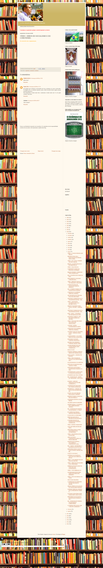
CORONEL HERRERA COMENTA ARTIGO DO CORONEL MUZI (75, 352)
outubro (69, 237)
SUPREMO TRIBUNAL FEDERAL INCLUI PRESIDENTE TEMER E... (75, 490)
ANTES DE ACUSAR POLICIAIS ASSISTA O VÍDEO (75, 365)
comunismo (32, 70)
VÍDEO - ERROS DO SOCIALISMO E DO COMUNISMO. (75, 463)
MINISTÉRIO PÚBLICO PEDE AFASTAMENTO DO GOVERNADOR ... (74, 431)
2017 (68, 513)
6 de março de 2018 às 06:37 (33, 100)
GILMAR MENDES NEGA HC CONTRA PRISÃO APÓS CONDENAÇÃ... (74, 346)
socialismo (36, 70)
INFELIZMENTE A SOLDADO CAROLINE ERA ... (74, 279)
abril (69, 249)
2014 (68, 519)
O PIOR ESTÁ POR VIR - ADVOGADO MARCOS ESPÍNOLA (73, 286)
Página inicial (40, 151)
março (69, 251)
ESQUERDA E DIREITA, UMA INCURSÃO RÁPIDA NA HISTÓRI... (74, 318)
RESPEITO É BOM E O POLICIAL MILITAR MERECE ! (75, 397)
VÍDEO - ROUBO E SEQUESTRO (75, 424)
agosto (69, 241)
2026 (68, 217)
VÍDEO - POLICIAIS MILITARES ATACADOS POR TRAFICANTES (75, 322)
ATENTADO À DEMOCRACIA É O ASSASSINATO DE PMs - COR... (75, 299)
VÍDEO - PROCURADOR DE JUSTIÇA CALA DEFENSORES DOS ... (75, 359)
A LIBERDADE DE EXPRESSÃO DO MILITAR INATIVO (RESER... (75, 483)
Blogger (63, 534)
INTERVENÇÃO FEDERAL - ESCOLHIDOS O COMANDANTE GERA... (74, 443)
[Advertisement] (40, 139)
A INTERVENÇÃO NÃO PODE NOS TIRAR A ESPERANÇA (74, 386)
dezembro (70, 233)
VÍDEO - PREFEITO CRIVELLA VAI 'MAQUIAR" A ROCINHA (75, 282)
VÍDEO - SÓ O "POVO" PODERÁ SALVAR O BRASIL (75, 261)
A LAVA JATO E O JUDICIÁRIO (74, 415)
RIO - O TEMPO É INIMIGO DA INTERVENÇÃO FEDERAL (74, 290)
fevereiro (70, 509)
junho (69, 245)
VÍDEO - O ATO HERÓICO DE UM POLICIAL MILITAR (75, 460)
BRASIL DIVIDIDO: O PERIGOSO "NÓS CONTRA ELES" (75, 273)
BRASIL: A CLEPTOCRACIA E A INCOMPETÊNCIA (75, 264)
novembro (70, 235)
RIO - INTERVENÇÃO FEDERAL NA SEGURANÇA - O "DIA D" (75, 409)
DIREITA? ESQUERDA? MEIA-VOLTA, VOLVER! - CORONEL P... (75, 307)
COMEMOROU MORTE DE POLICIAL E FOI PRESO (73, 270)
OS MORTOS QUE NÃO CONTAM (75, 375)
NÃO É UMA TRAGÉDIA (73, 479)
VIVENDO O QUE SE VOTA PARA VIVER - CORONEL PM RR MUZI (75, 333)
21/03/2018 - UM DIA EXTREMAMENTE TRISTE (74, 326)
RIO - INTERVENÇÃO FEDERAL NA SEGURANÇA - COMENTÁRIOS (75, 502)
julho (69, 243)
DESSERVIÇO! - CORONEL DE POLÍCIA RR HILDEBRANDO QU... (75, 390)
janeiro (69, 511)
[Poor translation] (8, 544)
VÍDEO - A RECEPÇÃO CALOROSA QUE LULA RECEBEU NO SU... (73, 303)
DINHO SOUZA (27, 78)
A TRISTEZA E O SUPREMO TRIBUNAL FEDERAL (74, 293)
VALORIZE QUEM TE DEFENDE (75, 402)
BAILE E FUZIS (71, 349)
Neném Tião (26, 86)
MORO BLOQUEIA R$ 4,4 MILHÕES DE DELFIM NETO (75, 418)
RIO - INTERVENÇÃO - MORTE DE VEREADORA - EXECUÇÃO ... (75, 378)
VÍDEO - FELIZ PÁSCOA (73, 267)
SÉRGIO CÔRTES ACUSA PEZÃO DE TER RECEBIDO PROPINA (75, 487)
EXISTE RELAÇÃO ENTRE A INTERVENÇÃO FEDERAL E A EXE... (75, 369)
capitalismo (27, 70)
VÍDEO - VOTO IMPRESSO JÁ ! (74, 470)
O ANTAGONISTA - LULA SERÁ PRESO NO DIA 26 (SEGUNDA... (75, 337)
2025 (68, 219)
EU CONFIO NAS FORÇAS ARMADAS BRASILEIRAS (74, 413)
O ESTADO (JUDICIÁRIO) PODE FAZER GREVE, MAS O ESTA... (75, 494)
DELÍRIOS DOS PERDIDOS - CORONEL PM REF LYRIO (74, 343)
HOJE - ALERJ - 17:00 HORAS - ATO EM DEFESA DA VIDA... (74, 314)
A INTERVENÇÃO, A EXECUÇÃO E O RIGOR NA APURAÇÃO (75, 372)
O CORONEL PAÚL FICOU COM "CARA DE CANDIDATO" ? (75, 506)
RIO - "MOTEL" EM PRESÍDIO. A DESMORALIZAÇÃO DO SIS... (75, 446)
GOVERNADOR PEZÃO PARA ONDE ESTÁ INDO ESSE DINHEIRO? (74, 473)
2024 (68, 221)
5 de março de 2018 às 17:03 (36, 78)
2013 (68, 521)
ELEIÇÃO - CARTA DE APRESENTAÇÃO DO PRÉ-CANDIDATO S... (74, 382)
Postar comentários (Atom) (29, 153)
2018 (68, 231)
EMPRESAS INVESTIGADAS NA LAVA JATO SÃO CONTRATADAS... (75, 467)
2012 (68, 523)
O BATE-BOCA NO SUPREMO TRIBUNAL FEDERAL (74, 329)
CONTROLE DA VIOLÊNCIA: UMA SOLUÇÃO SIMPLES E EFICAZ (74, 456)
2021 (68, 227)
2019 (68, 229)
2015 (68, 517)
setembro (70, 239)
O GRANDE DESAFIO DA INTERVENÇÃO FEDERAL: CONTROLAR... (74, 421)
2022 (68, 225)
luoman (54, 534)
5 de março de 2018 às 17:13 (35, 86)
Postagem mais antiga (56, 151)
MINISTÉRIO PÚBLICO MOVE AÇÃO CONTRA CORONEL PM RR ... (75, 450)
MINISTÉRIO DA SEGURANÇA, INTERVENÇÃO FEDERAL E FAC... (75, 498)
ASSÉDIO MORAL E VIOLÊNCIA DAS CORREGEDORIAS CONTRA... (75, 406)
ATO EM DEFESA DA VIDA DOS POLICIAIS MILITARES (75, 296)
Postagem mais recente (25, 151)
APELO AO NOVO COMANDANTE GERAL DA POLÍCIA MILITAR (74, 438)
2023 (68, 223)
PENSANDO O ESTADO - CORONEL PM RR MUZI (73, 340)
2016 (68, 515)
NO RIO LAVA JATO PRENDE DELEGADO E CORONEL (74, 394)
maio (69, 247)
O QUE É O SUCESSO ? (73, 453)
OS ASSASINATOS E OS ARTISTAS (75, 362)
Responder (25, 82)
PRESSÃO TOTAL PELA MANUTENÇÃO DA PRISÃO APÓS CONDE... (74, 257)
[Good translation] (3, 544)
